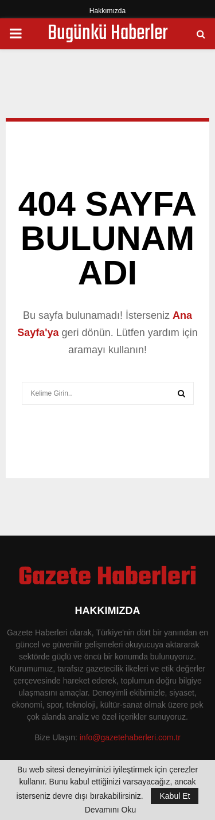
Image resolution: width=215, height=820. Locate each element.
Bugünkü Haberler (108, 33)
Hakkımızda (107, 11)
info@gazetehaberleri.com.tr (130, 737)
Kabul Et (174, 796)
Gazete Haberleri (107, 578)
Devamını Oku (110, 810)
